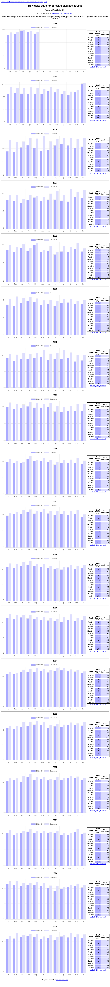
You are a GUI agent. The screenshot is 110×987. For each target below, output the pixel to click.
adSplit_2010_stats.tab (98, 917)
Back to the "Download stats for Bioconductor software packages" (24, 2)
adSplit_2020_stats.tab (98, 386)
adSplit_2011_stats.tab (98, 864)
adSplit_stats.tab (62, 980)
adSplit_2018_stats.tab (98, 492)
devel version (68, 13)
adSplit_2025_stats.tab (98, 120)
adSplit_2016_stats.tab (98, 598)
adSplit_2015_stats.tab (98, 651)
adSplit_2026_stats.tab (98, 67)
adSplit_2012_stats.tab (98, 811)
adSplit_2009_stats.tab (98, 970)
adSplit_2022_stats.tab (98, 279)
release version (57, 13)
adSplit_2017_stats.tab (98, 545)
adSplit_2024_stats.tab (98, 173)
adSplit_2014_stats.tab (98, 704)
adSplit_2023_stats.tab (98, 226)
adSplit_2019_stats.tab (98, 439)
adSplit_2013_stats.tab (98, 757)
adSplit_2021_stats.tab (98, 332)
